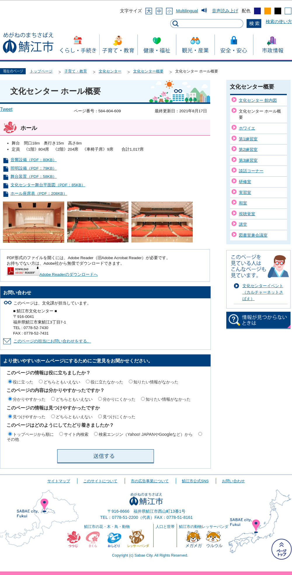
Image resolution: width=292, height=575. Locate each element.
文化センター (110, 71)
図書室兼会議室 (253, 235)
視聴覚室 (247, 213)
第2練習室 (248, 149)
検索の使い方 (279, 21)
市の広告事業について (150, 481)
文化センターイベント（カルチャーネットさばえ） (262, 292)
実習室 (245, 192)
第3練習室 (248, 160)
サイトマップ (58, 481)
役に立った (23, 382)
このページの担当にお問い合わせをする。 (52, 341)
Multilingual (187, 10)
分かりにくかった (119, 399)
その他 (13, 439)
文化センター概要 (148, 71)
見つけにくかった (119, 416)
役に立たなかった (107, 382)
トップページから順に (33, 434)
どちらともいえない (62, 382)
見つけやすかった (29, 416)
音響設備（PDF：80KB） (34, 160)
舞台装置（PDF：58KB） (34, 176)
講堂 (243, 224)
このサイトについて (100, 481)
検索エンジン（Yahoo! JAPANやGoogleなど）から (146, 434)
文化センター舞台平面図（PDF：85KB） (48, 185)
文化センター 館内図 (258, 100)
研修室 (245, 181)
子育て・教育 (75, 71)
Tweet (6, 109)
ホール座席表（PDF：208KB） (39, 193)
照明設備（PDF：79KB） (34, 168)
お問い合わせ (233, 481)
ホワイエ (247, 128)
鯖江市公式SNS (195, 481)
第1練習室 (248, 139)
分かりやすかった (29, 399)
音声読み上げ (225, 10)
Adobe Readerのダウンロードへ (52, 274)
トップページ (41, 71)
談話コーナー (251, 170)
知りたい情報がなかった (155, 382)
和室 (243, 203)
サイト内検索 (76, 434)
